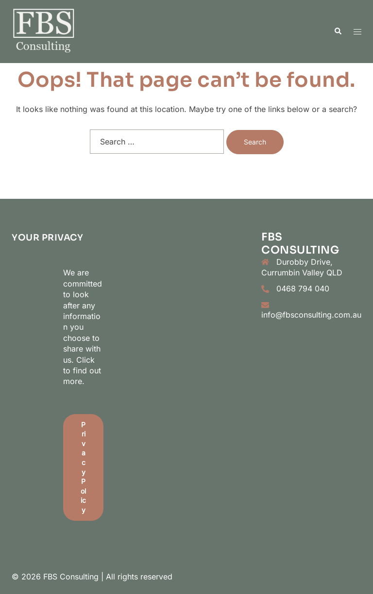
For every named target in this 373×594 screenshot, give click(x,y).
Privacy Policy (83, 467)
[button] (337, 31)
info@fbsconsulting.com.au (311, 315)
